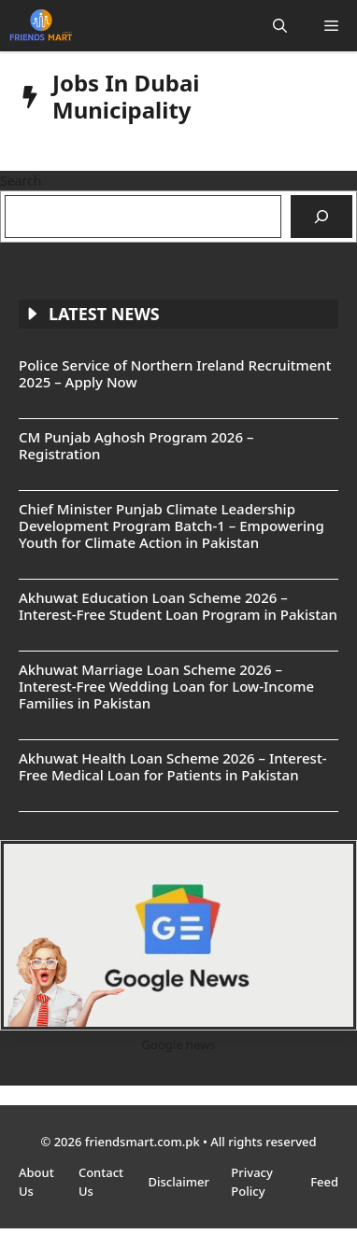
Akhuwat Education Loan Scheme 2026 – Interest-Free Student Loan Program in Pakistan (178, 606)
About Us (36, 1181)
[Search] (321, 216)
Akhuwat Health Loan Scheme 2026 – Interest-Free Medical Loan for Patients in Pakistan (172, 766)
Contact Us (101, 1181)
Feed (324, 1181)
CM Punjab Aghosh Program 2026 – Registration (136, 445)
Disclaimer (181, 1181)
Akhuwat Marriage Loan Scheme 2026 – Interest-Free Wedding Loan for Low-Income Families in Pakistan (166, 686)
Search (20, 180)
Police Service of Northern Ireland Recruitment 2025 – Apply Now (175, 373)
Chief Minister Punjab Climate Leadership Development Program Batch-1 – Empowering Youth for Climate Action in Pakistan (171, 525)
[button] (280, 25)
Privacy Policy (251, 1181)
